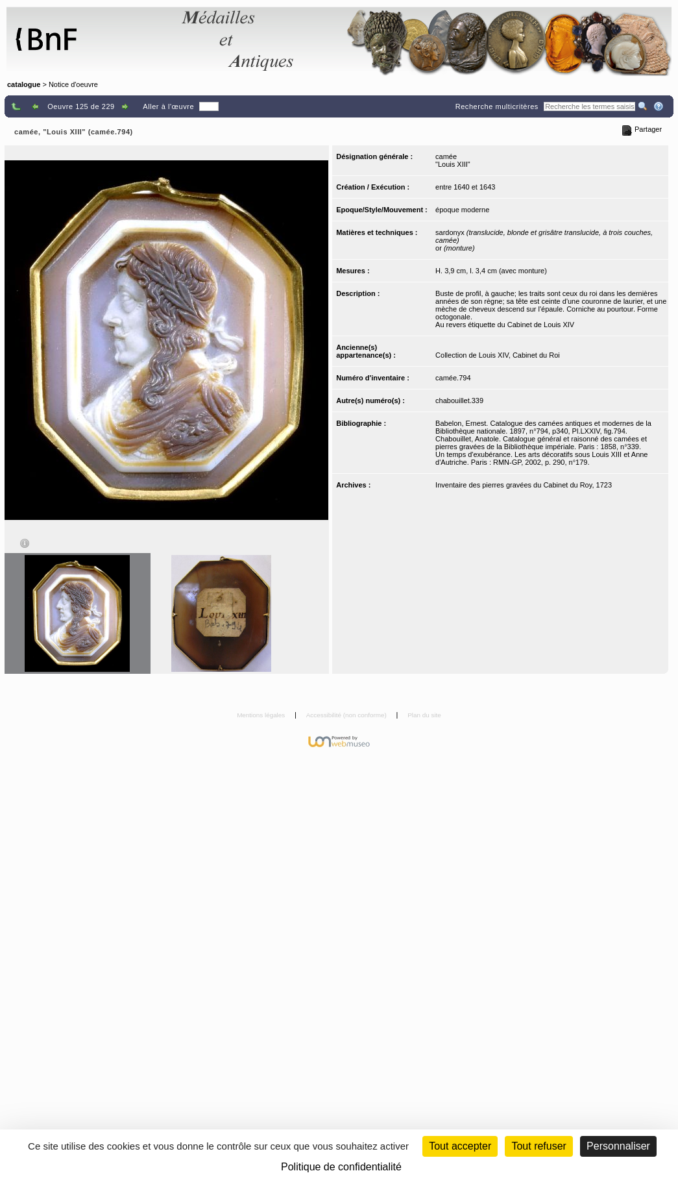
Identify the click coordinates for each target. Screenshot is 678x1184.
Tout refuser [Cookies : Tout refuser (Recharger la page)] (538, 1146)
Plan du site (424, 715)
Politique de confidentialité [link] (341, 1166)
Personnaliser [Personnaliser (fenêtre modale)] (618, 1146)
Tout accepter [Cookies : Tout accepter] (460, 1146)
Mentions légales (262, 715)
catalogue (23, 84)
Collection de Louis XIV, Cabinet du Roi (497, 355)
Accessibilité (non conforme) (347, 715)
